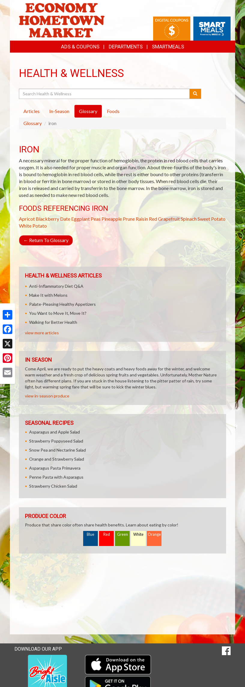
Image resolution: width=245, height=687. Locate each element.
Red (106, 534)
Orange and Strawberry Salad (56, 459)
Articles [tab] (31, 111)
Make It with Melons (48, 295)
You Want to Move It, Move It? (57, 313)
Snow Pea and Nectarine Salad (57, 449)
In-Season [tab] (59, 111)
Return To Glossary (45, 240)
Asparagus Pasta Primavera (54, 468)
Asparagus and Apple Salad (54, 431)
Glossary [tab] (88, 111)
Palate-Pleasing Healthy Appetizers (62, 304)
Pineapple (111, 219)
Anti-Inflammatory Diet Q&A (56, 286)
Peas (96, 219)
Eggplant (80, 219)
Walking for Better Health (53, 322)
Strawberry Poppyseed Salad (56, 440)
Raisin (142, 219)
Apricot (27, 219)
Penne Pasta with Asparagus (56, 477)
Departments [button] (126, 47)
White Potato (33, 225)
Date (65, 219)
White (138, 534)
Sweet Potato (211, 219)
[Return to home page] (61, 19)
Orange (154, 534)
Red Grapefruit (164, 219)
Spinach (189, 219)
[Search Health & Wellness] (104, 94)
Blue (90, 534)
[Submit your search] (195, 94)
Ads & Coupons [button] (80, 47)
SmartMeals (168, 47)
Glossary (32, 123)
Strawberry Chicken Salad (53, 486)
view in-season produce (47, 395)
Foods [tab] (113, 111)
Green (122, 534)
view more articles (42, 332)
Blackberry (47, 219)
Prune (129, 219)
